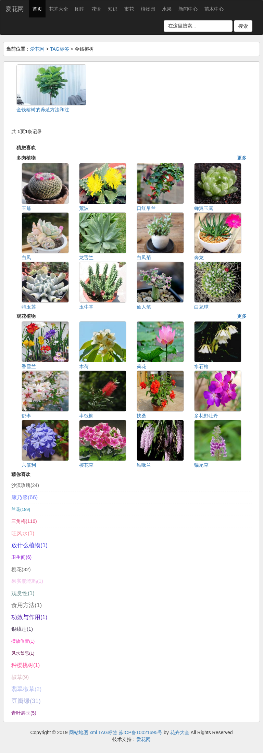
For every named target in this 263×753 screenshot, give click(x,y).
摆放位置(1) (23, 641)
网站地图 (78, 732)
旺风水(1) (22, 533)
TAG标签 (59, 49)
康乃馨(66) (24, 497)
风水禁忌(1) (23, 653)
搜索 (243, 26)
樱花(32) (21, 569)
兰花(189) (20, 509)
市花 (129, 9)
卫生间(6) (21, 557)
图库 (80, 9)
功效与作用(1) (29, 617)
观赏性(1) (23, 593)
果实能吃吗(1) (27, 581)
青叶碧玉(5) (23, 713)
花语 (96, 9)
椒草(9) (20, 677)
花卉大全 (58, 9)
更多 (242, 158)
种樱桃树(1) (25, 665)
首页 (37, 9)
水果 (167, 9)
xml (93, 732)
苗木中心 (214, 9)
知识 (112, 9)
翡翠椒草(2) (26, 689)
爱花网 (14, 8)
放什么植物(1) (29, 545)
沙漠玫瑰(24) (25, 485)
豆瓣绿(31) (26, 701)
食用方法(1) (26, 605)
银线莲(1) (22, 629)
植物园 (148, 9)
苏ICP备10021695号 (140, 732)
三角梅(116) (24, 521)
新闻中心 (188, 9)
